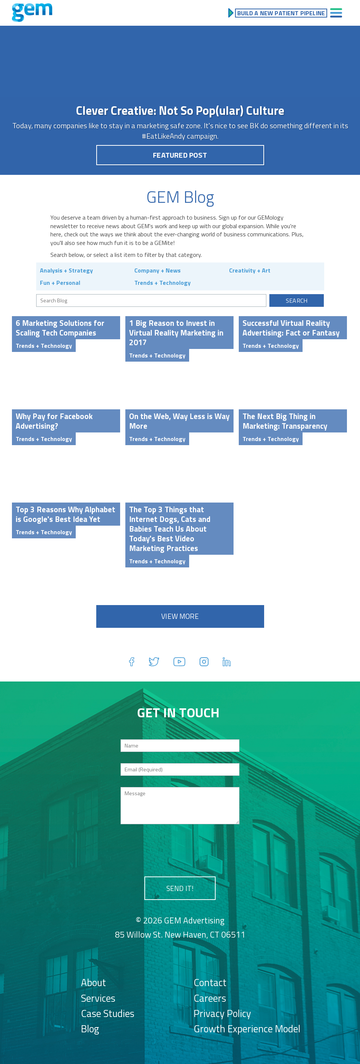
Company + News (157, 270)
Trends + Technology (162, 282)
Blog (90, 1028)
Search (296, 300)
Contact (210, 982)
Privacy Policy (222, 1013)
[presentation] (180, 850)
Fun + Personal (60, 282)
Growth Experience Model (247, 1028)
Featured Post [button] (180, 155)
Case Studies (107, 1013)
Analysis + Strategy (66, 270)
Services (98, 998)
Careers (210, 998)
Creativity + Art (249, 270)
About (93, 982)
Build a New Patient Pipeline (281, 13)
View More (180, 616)
